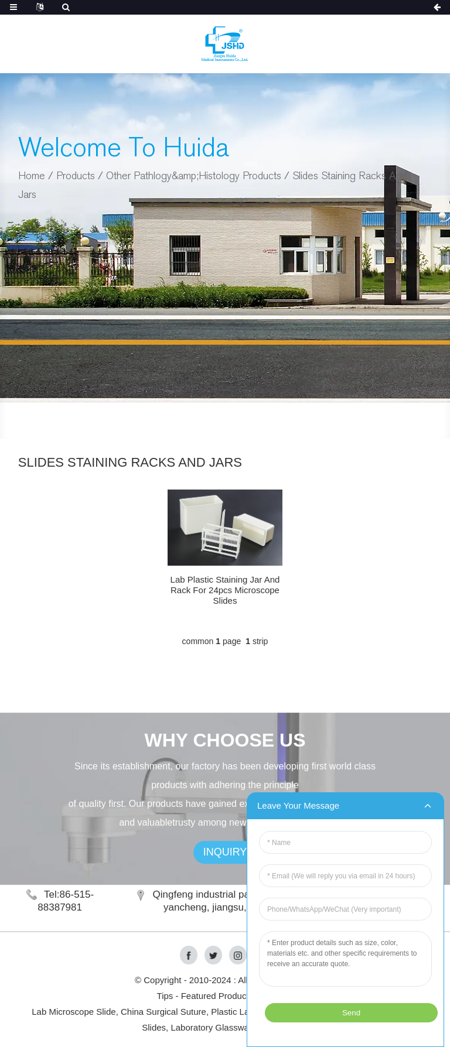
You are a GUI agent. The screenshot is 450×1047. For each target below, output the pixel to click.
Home (31, 176)
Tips (165, 996)
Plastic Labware (242, 1012)
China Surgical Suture (163, 1012)
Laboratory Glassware (214, 1027)
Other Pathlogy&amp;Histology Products (193, 176)
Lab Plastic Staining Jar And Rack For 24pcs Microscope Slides (225, 589)
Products (75, 176)
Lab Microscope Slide (73, 1012)
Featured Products (217, 996)
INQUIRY (225, 863)
